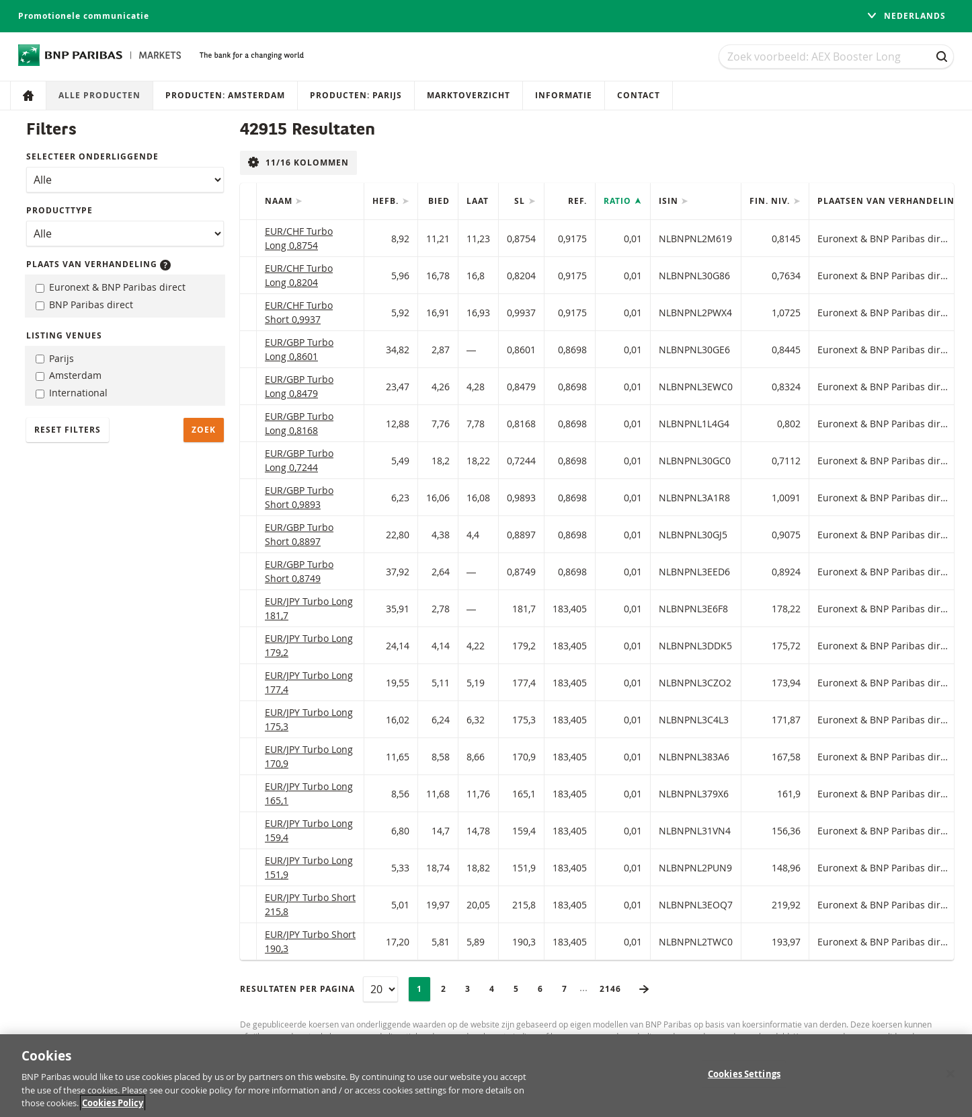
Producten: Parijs (356, 95)
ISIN (670, 201)
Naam (280, 201)
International (72, 392)
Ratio (619, 201)
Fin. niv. (771, 201)
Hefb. (386, 201)
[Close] (950, 1081)
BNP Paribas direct (84, 304)
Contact (638, 95)
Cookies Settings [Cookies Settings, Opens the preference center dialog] (744, 1082)
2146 (614, 989)
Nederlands (906, 16)
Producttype (59, 210)
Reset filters (67, 429)
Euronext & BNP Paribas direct (111, 287)
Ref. (577, 201)
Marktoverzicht (468, 95)
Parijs (55, 358)
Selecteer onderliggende (92, 156)
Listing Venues (64, 335)
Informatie (563, 95)
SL (521, 201)
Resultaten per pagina (297, 989)
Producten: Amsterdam (225, 95)
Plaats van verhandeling (98, 264)
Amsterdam (69, 375)
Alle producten (99, 95)
